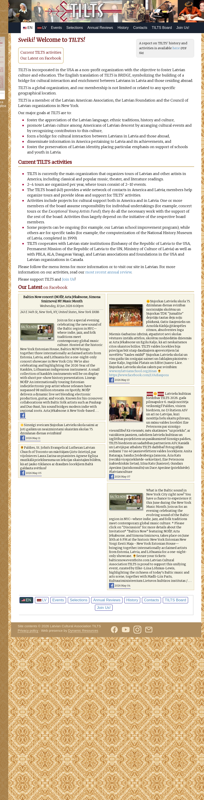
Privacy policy (70, 791)
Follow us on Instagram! (23, 28)
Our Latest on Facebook (83, 69)
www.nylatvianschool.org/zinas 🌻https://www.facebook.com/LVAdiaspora (161, 467)
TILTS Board (66, 38)
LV (74, 28)
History (156, 28)
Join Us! (87, 38)
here (173, 64)
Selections (107, 28)
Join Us (111, 349)
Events (89, 28)
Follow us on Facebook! (23, 5)
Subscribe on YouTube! (23, 16)
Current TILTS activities (83, 63)
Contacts (173, 28)
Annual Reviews (133, 28)
